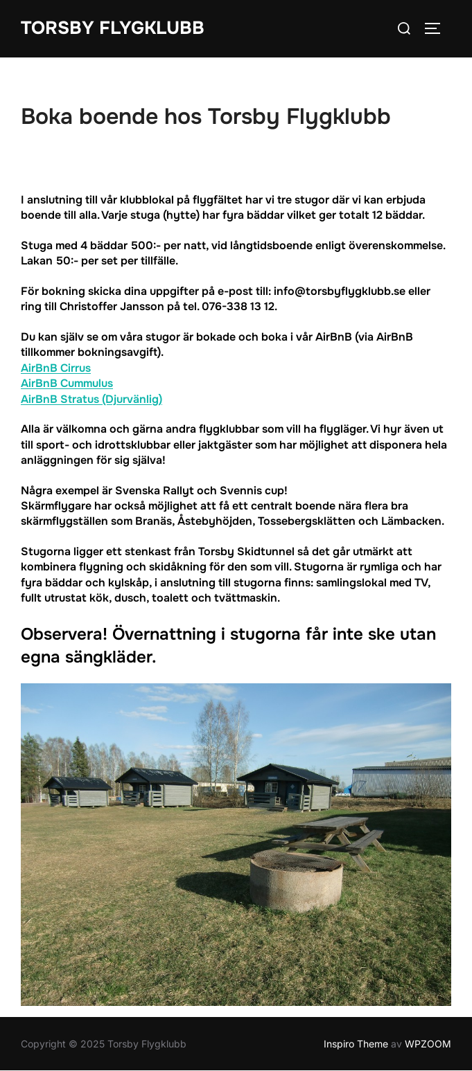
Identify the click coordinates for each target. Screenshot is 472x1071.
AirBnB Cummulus (67, 383)
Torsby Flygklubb (112, 28)
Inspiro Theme (356, 1044)
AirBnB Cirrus (56, 368)
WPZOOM (428, 1044)
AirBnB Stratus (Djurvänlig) (91, 399)
